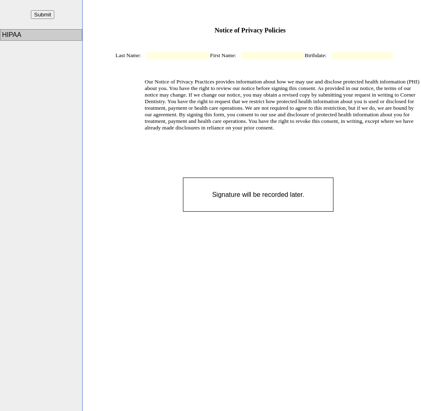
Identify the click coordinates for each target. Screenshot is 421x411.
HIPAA (12, 34)
